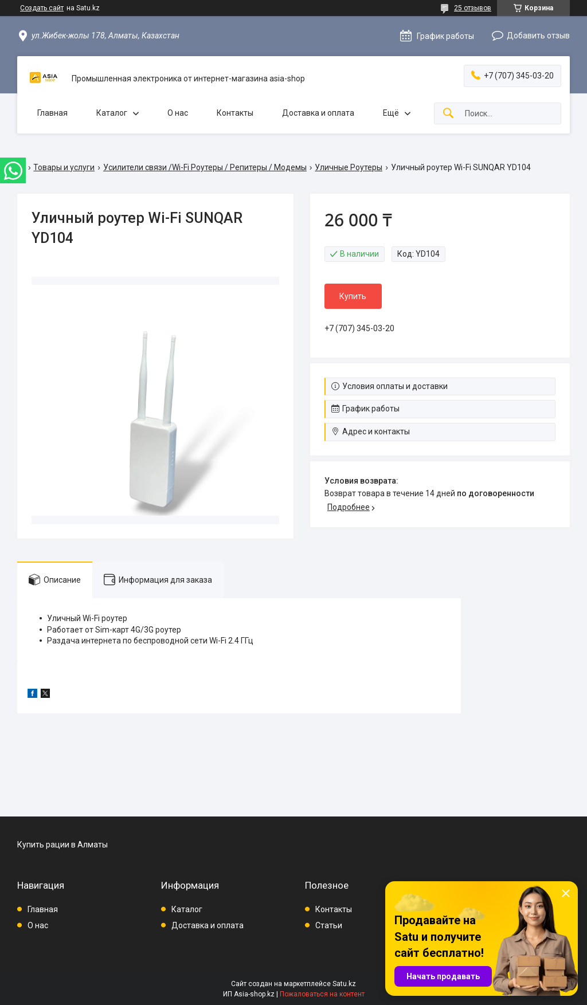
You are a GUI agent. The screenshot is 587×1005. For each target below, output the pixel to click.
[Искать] (448, 114)
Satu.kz (344, 984)
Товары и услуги (64, 167)
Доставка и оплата (318, 112)
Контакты (235, 112)
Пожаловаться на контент (322, 994)
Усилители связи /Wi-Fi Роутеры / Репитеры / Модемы (205, 167)
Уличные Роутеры (348, 167)
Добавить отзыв (538, 35)
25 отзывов (472, 8)
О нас (177, 112)
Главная (52, 112)
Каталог (111, 112)
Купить (352, 296)
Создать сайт (42, 8)
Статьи (328, 925)
